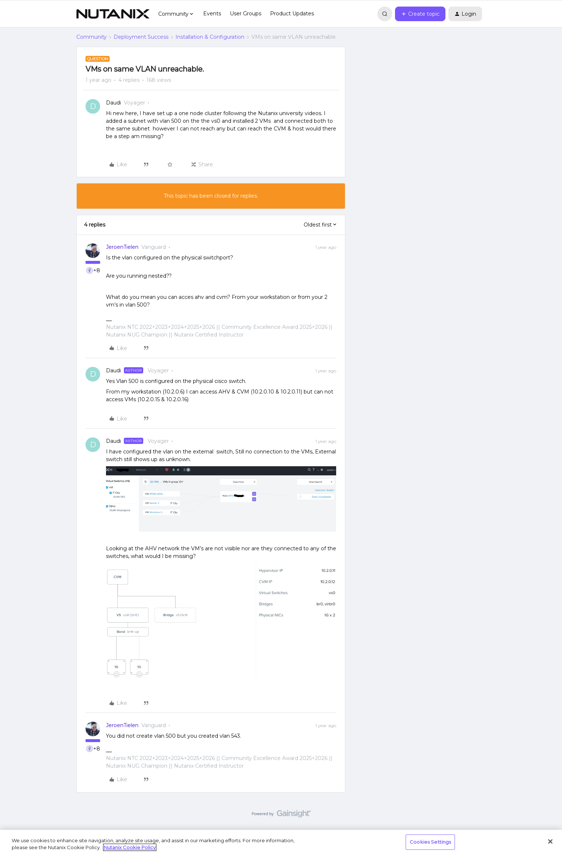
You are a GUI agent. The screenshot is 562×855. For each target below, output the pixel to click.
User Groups (245, 13)
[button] (420, 14)
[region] (281, 842)
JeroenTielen (122, 247)
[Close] (550, 841)
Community (91, 37)
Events (212, 13)
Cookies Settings (430, 842)
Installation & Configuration (209, 37)
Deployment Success (141, 37)
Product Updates (292, 13)
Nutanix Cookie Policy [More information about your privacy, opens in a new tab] (130, 847)
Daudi (113, 102)
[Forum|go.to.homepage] (112, 14)
